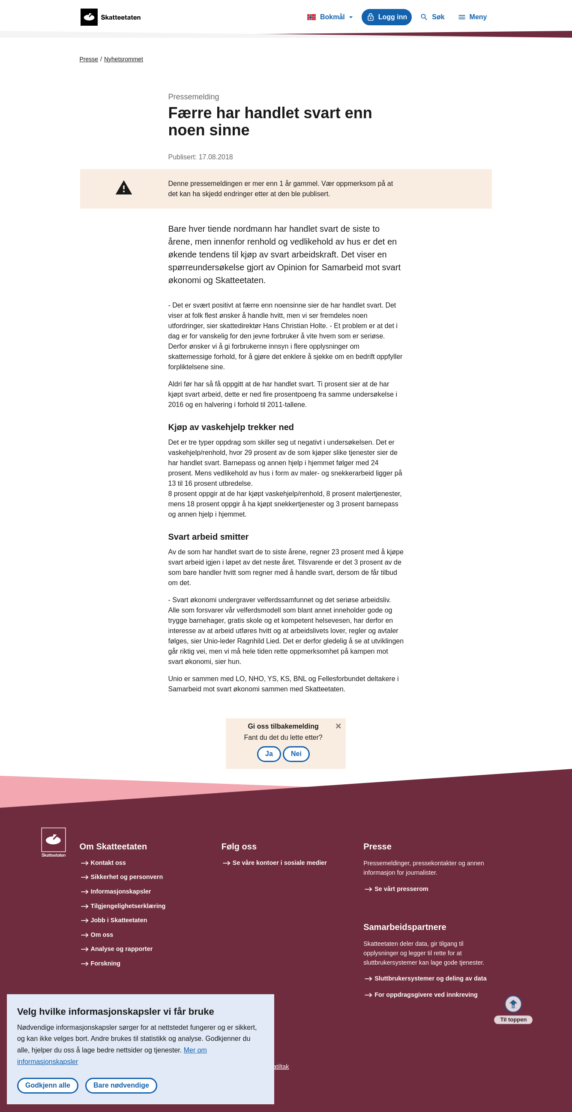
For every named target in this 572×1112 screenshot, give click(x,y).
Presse (89, 59)
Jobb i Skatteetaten (119, 920)
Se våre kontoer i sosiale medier (280, 862)
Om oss (102, 934)
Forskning (106, 963)
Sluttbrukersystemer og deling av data (430, 978)
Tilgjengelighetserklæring (128, 906)
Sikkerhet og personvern (127, 876)
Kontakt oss (108, 862)
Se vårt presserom (401, 888)
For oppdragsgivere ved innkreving (426, 994)
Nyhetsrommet (123, 59)
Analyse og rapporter (122, 948)
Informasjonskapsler (121, 891)
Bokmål (329, 18)
